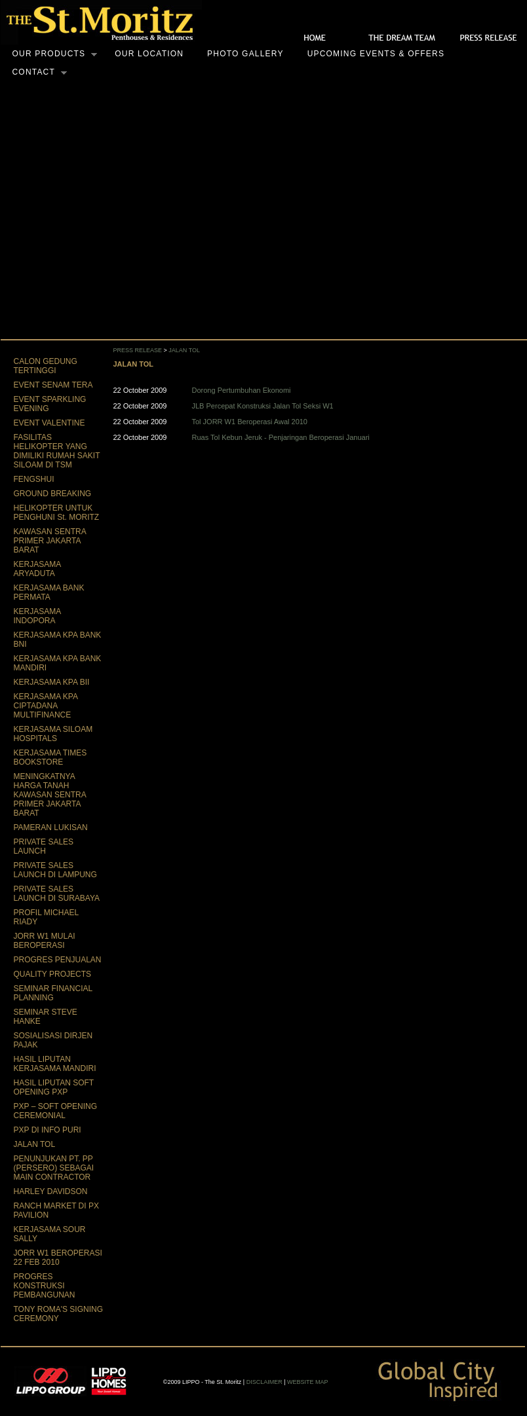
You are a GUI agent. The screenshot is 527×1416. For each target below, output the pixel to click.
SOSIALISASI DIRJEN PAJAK (53, 1040)
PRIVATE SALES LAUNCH (44, 846)
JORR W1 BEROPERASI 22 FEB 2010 (58, 1257)
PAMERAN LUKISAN (51, 827)
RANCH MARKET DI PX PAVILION (56, 1210)
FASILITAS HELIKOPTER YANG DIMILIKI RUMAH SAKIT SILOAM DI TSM (57, 451)
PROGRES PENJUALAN (58, 959)
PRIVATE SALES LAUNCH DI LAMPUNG (55, 870)
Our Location (149, 53)
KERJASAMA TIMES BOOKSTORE (50, 757)
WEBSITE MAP (307, 1382)
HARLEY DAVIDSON (51, 1191)
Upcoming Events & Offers (376, 53)
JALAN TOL (35, 1144)
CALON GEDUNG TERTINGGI (45, 366)
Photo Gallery (245, 53)
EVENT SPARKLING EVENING (50, 404)
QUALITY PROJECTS (52, 974)
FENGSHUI (34, 479)
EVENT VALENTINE (49, 422)
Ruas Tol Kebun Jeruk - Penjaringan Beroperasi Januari (281, 437)
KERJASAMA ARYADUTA (37, 569)
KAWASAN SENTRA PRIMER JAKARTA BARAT (50, 540)
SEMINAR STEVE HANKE (45, 1017)
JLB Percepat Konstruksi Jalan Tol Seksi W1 (263, 406)
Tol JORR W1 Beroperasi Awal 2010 (250, 422)
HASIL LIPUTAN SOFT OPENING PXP (54, 1087)
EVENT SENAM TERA (53, 385)
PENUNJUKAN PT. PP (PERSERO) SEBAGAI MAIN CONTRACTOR (54, 1168)
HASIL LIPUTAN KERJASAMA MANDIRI (55, 1064)
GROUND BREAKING (53, 493)
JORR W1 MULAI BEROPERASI (44, 941)
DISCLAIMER (264, 1382)
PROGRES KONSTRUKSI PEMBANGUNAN (44, 1285)
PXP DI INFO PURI (47, 1130)
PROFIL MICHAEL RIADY (46, 917)
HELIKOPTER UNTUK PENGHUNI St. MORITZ (57, 512)
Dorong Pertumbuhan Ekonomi (241, 390)
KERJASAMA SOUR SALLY (50, 1234)
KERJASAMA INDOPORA (37, 616)
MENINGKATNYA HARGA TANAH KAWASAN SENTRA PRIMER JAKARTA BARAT (50, 795)
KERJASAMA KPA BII (52, 682)
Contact (34, 72)
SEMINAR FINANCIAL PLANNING (53, 993)
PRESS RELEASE (138, 350)
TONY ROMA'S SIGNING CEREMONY (59, 1314)
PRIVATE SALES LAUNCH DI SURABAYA (57, 893)
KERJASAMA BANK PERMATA (49, 592)
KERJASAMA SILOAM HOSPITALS (53, 734)
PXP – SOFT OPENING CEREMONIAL (56, 1111)
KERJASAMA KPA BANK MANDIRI (58, 663)
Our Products (49, 54)
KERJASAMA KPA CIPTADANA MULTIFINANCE (46, 705)
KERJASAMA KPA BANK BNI (58, 639)
